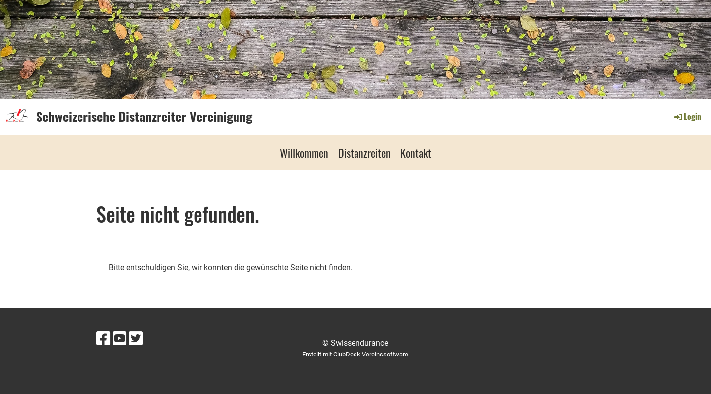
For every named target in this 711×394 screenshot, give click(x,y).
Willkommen (304, 152)
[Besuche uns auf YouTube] (119, 338)
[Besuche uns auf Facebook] (103, 338)
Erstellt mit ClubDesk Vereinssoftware (355, 354)
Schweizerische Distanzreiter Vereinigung (144, 116)
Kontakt (415, 152)
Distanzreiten (364, 152)
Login (687, 116)
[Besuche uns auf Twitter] (136, 338)
